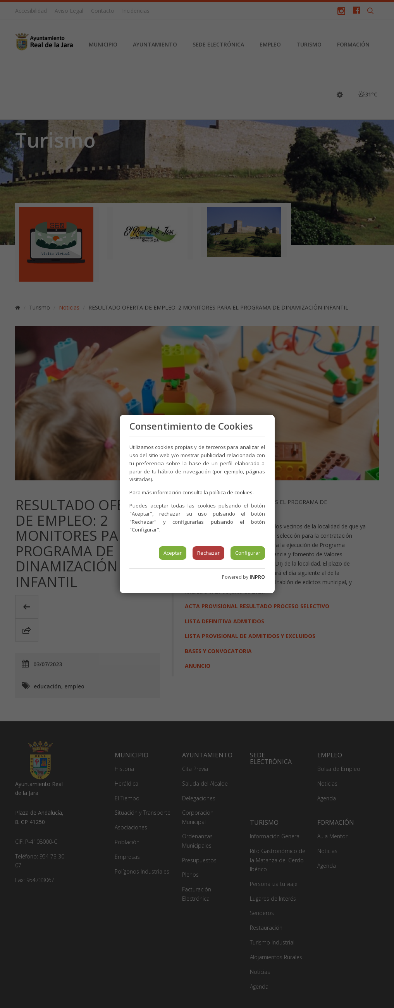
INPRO (257, 577)
